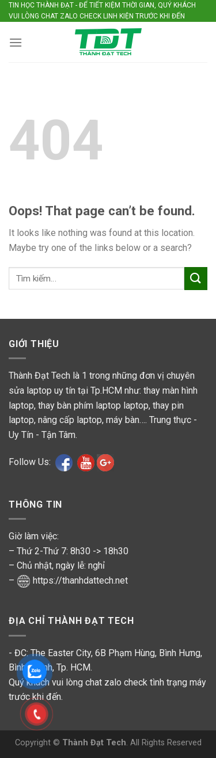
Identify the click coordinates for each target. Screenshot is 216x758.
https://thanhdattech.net (80, 580)
